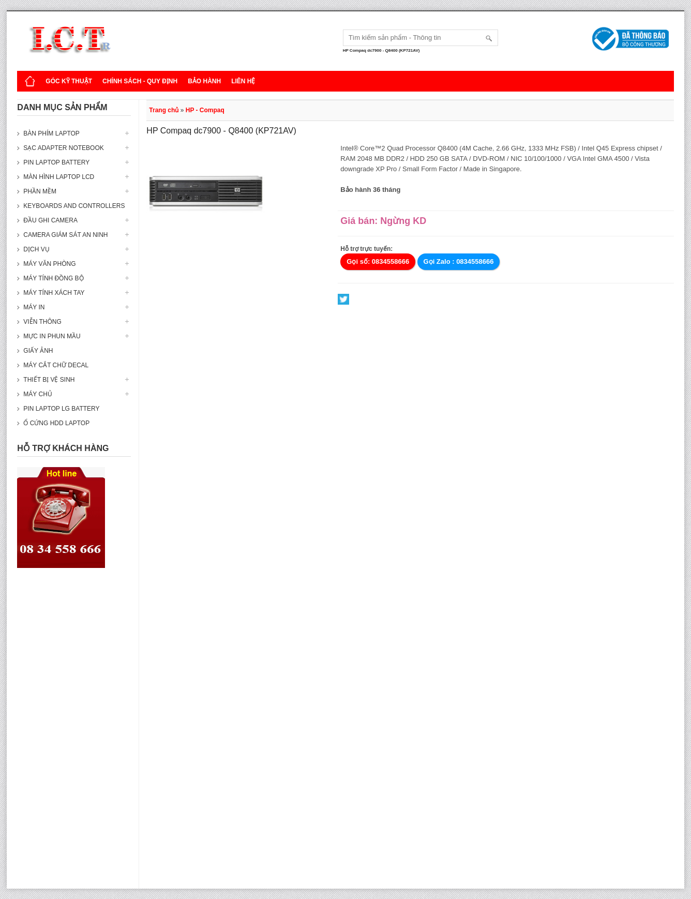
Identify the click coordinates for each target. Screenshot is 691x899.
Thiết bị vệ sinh (48, 379)
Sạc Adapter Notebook (63, 148)
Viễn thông (42, 321)
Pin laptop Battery (56, 162)
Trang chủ (163, 110)
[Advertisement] (74, 733)
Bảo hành (204, 81)
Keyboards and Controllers (74, 205)
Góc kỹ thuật (69, 81)
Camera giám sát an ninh (65, 234)
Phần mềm (39, 191)
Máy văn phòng (49, 263)
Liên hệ (243, 81)
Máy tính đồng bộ (53, 278)
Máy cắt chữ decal (55, 365)
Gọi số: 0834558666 (378, 261)
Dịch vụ (36, 249)
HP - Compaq (205, 110)
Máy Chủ (37, 394)
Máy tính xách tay (53, 292)
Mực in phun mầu (51, 336)
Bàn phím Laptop (51, 133)
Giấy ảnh (38, 350)
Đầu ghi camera (50, 220)
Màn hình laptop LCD (58, 177)
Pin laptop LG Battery (61, 408)
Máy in (33, 307)
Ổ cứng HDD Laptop (56, 423)
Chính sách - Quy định (139, 81)
